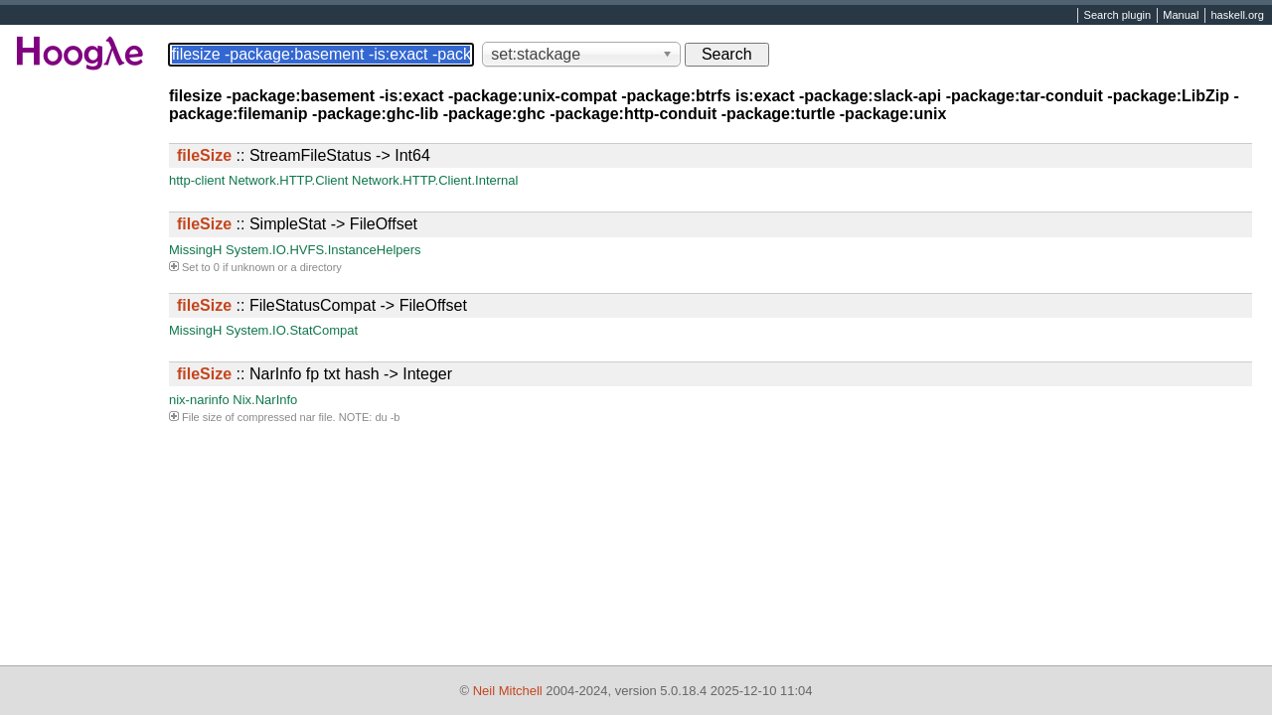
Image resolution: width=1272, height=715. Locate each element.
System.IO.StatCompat (292, 330)
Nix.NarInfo (265, 399)
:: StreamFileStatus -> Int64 (303, 155)
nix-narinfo (199, 399)
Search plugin (1118, 16)
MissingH (195, 249)
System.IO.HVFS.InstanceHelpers (323, 249)
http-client (197, 180)
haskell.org (1236, 16)
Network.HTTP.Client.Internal (435, 180)
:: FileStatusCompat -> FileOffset (322, 305)
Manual (1180, 16)
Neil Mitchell (508, 690)
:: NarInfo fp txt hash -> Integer (314, 373)
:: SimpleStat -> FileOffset (297, 223)
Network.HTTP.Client (288, 180)
